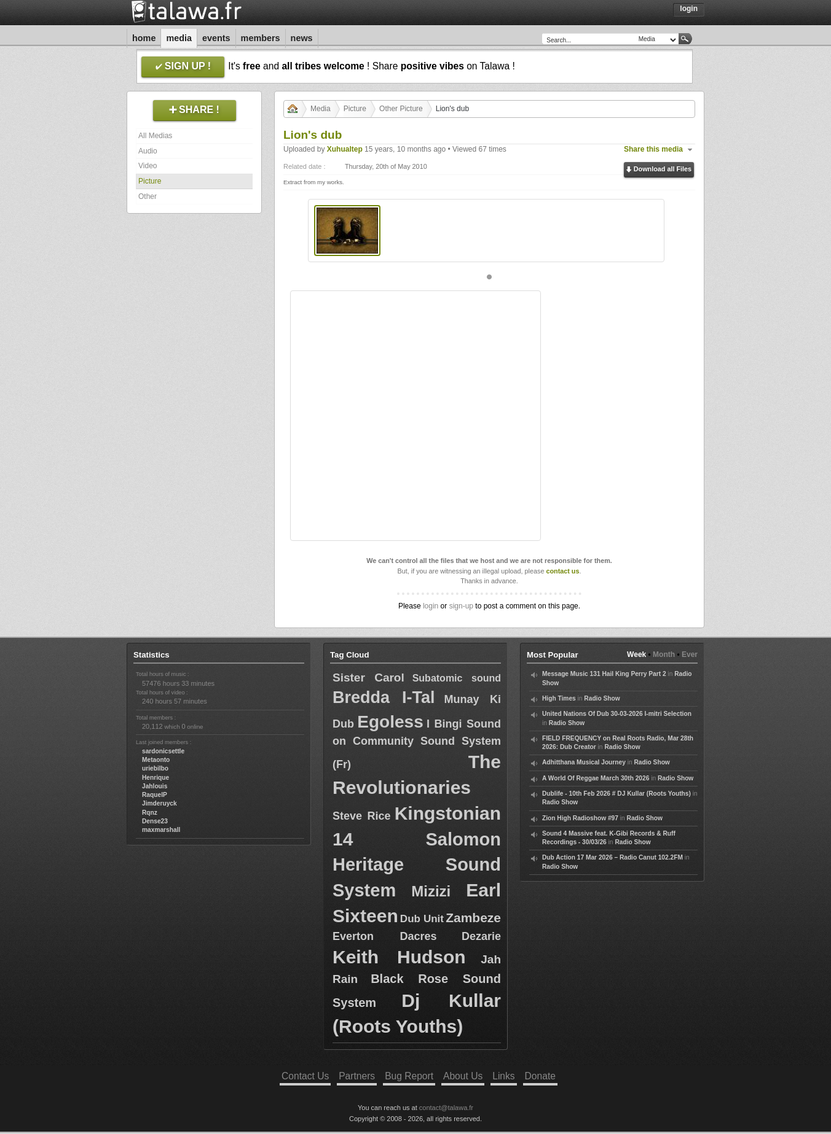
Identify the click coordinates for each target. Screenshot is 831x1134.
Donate (540, 1076)
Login (689, 8)
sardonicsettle (163, 751)
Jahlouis (154, 786)
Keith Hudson (399, 957)
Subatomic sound (456, 678)
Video (147, 165)
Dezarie (481, 936)
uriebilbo (155, 768)
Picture (149, 181)
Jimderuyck (159, 803)
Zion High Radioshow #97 (580, 818)
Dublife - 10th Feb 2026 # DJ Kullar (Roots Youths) (616, 793)
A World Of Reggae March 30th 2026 (595, 778)
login (430, 606)
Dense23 (155, 821)
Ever (690, 654)
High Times (559, 698)
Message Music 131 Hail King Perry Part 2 (604, 673)
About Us (462, 1076)
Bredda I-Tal (384, 697)
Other (147, 196)
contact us (562, 571)
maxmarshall (161, 829)
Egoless (390, 721)
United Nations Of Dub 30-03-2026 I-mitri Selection (616, 713)
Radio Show (602, 698)
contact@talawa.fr (446, 1107)
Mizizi (431, 891)
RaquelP (154, 794)
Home (144, 38)
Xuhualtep (345, 149)
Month (664, 654)
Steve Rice (361, 816)
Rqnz (149, 812)
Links (503, 1076)
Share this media (653, 149)
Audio (147, 151)
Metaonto (156, 759)
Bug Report (409, 1076)
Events (216, 38)
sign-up (461, 606)
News (302, 38)
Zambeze (473, 918)
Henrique (155, 777)
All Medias (155, 135)
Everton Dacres (385, 936)
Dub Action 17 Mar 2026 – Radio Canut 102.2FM (612, 857)
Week (636, 654)
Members (260, 38)
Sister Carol (368, 677)
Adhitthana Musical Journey (584, 762)
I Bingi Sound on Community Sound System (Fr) (417, 744)
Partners (357, 1076)
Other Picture (401, 108)
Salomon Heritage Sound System (417, 864)
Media (179, 38)
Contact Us (305, 1076)
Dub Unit (422, 919)
